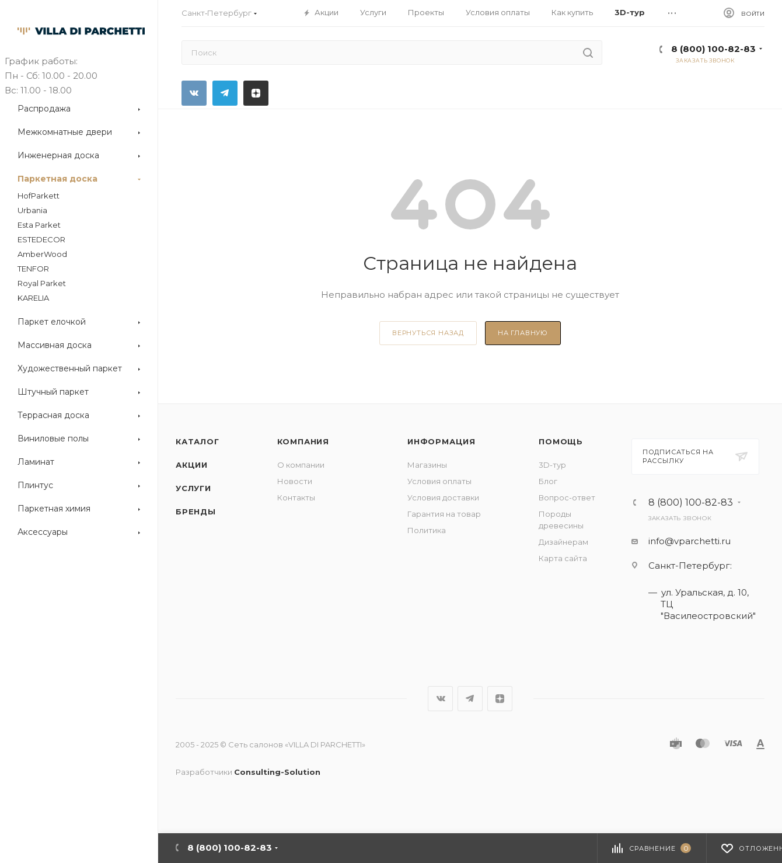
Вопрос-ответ (567, 497)
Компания (303, 441)
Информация (441, 441)
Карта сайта (563, 558)
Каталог (197, 441)
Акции (192, 464)
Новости (294, 481)
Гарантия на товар (444, 514)
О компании (300, 464)
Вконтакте (194, 93)
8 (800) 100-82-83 (713, 48)
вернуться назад (428, 333)
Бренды (196, 511)
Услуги (193, 488)
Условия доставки (443, 497)
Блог (548, 481)
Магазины (427, 464)
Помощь (561, 441)
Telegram (225, 93)
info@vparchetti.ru (689, 541)
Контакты (296, 497)
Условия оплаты (439, 481)
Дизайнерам (563, 542)
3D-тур (552, 464)
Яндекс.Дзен (255, 93)
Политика (426, 530)
